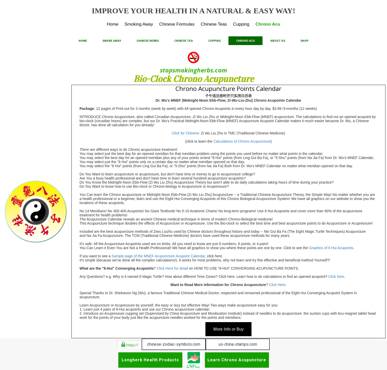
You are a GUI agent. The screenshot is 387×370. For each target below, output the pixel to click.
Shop (304, 41)
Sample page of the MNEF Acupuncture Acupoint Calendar (158, 256)
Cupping (241, 24)
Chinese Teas (214, 24)
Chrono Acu (267, 24)
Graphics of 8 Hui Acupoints (331, 248)
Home (112, 24)
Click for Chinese (185, 133)
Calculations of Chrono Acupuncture (241, 141)
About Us (277, 41)
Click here (336, 276)
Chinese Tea (183, 41)
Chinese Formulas (176, 24)
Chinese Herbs (148, 41)
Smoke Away (111, 41)
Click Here (277, 285)
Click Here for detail (172, 268)
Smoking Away (138, 24)
